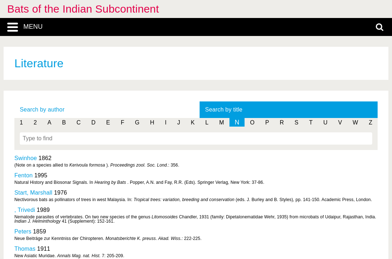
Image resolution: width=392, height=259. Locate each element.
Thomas (25, 249)
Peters (22, 231)
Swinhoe (25, 158)
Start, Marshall (33, 193)
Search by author (42, 109)
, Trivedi (24, 210)
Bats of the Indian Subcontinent (83, 9)
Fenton (23, 175)
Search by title (223, 109)
